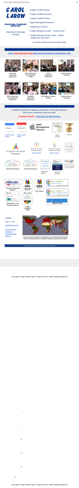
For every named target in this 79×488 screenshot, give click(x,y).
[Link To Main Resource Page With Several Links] (39, 245)
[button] (2, 2)
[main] (16, 34)
